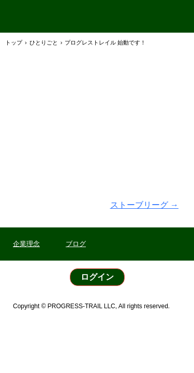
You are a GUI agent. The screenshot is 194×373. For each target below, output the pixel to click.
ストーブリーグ (144, 204)
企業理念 (26, 244)
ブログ (76, 244)
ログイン (97, 276)
